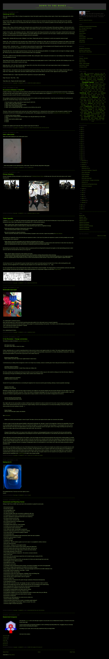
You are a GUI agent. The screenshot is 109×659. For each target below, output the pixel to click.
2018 (81, 141)
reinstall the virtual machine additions (62, 112)
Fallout (92, 88)
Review (85, 109)
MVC (93, 101)
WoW (103, 119)
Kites (90, 97)
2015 (81, 147)
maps (82, 100)
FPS (83, 91)
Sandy (96, 109)
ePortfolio (100, 87)
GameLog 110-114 (8, 14)
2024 (81, 131)
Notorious (81, 35)
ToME (82, 113)
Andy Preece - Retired (84, 65)
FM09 (100, 89)
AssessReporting (32, 610)
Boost (85, 77)
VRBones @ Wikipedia (84, 227)
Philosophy (83, 104)
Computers (97, 82)
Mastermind (5, 635)
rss (93, 109)
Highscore (90, 94)
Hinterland (98, 94)
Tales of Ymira (82, 61)
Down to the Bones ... (54, 6)
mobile (100, 100)
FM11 (104, 89)
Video (82, 116)
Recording (42, 610)
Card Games (83, 79)
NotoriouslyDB (82, 36)
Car (105, 77)
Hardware (103, 93)
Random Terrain (90, 107)
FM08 (97, 89)
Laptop (100, 97)
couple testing (57, 269)
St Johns (97, 110)
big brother (100, 76)
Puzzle (81, 107)
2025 (81, 129)
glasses (92, 93)
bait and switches (58, 233)
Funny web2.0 (94, 91)
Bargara (88, 76)
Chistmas (94, 79)
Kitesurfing (95, 97)
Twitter (98, 115)
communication (101, 80)
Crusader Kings (83, 84)
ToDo (104, 112)
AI (104, 73)
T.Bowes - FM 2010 (83, 58)
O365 (94, 103)
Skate (105, 109)
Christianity (100, 79)
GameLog (83, 93)
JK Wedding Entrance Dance (37, 176)
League (103, 97)
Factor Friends (82, 33)
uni (100, 115)
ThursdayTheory (99, 112)
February (84, 200)
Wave (89, 118)
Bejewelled (93, 76)
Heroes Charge (84, 94)
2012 (81, 153)
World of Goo (98, 119)
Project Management (96, 106)
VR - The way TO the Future (85, 28)
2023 (81, 133)
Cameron (29, 332)
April (83, 196)
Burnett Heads (89, 77)
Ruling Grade (82, 42)
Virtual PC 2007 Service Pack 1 (59, 93)
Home (39, 652)
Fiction (96, 88)
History (102, 94)
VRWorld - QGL (82, 217)
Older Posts (72, 652)
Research (81, 109)
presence (81, 106)
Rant (96, 107)
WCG (92, 118)
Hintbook (94, 94)
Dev (90, 85)
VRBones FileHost (83, 218)
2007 (81, 206)
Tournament (87, 113)
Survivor (4, 645)
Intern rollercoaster (8, 134)
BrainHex (27, 620)
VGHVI (103, 115)
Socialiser (5, 638)
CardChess (89, 79)
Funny (29, 167)
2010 (81, 157)
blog (104, 76)
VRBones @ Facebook (84, 222)
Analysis (30, 455)
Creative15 (101, 82)
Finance (99, 88)
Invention (93, 96)
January (83, 202)
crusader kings (21, 453)
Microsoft (89, 100)
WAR (103, 116)
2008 (81, 204)
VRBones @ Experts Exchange (86, 225)
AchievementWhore (90, 73)
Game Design (100, 91)
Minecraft (93, 100)
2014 (81, 149)
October (83, 164)
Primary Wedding (8, 174)
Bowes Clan (81, 215)
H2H (99, 93)
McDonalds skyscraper (10, 289)
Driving (97, 85)
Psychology (39, 647)
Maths (85, 100)
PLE (93, 104)
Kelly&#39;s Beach (84, 97)
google (96, 93)
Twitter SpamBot (8, 218)
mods (103, 100)
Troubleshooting (37, 127)
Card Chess (81, 31)
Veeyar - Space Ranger (84, 63)
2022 (81, 135)
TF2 (94, 112)
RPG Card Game (83, 29)
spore (90, 110)
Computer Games (38, 455)
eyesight (82, 88)
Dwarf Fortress (102, 85)
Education (83, 87)
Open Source (99, 103)
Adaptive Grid (97, 73)
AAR (85, 73)
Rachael (84, 107)
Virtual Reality (87, 116)
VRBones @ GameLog (84, 229)
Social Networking (84, 110)
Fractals (86, 91)
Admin (101, 73)
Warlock (85, 118)
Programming (88, 106)
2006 (81, 208)
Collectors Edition (94, 80)
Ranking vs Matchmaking (84, 50)
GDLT (32, 167)
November (84, 162)
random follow (11, 220)
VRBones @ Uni (82, 220)
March (83, 198)
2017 (81, 143)
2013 (81, 151)
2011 (81, 155)
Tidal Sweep (82, 40)
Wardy (82, 118)
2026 (81, 127)
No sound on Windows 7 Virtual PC (13, 90)
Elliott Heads (94, 87)
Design (86, 85)
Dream (93, 85)
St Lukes (30, 127)
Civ (33, 455)
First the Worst (86, 89)
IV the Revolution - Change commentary (15, 339)
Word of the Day (84, 119)
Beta (97, 76)
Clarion (82, 80)
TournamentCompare (95, 113)
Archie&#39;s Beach (99, 74)
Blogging (81, 77)
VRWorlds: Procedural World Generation (88, 26)
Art (105, 74)
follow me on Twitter (101, 235)
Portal (103, 104)
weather (96, 118)
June (83, 192)
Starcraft (81, 112)
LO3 (20, 46)
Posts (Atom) (12, 654)
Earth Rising (82, 60)
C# (98, 77)
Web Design (101, 118)
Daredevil (5, 643)
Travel (84, 115)
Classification (87, 80)
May (83, 194)
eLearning (88, 87)
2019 (81, 139)
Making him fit (7, 462)
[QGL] (82, 73)
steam (85, 112)
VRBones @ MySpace (84, 224)
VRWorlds (99, 116)
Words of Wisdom (92, 119)
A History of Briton (83, 67)
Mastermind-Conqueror (10, 617)
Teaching (90, 112)
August (83, 188)
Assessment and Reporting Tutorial (13, 502)
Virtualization (45, 127)
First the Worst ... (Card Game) (86, 38)
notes (86, 103)
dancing (30, 213)
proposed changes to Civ (23, 341)
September (84, 166)
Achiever (5, 642)
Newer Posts (5, 652)
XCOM (93, 121)
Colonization (7, 415)
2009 (81, 159)
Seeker (4, 640)
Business (94, 77)
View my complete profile (85, 20)
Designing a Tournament (84, 48)
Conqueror (5, 637)
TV (95, 115)
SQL (93, 110)
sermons (100, 109)
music (89, 101)
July (83, 190)
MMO (97, 100)
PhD (103, 103)
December (84, 160)
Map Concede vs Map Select (85, 51)
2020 (81, 137)
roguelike (90, 109)
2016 (81, 145)
